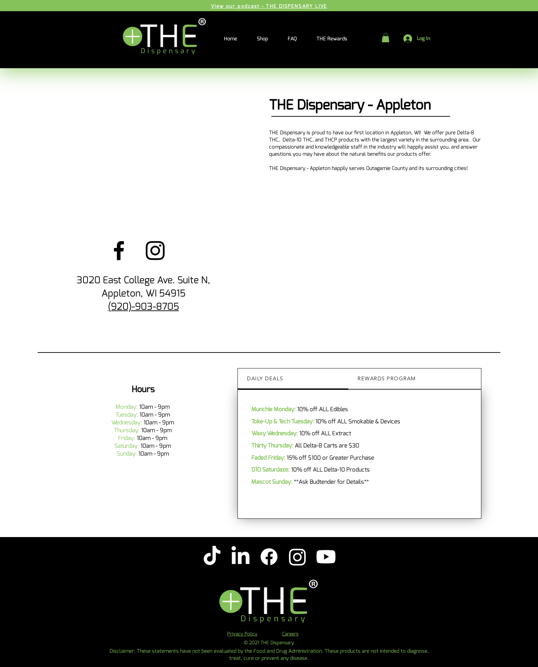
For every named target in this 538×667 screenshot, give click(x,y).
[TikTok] (212, 557)
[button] (385, 37)
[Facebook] (119, 250)
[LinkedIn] (240, 557)
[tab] (293, 378)
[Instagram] (155, 250)
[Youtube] (326, 557)
